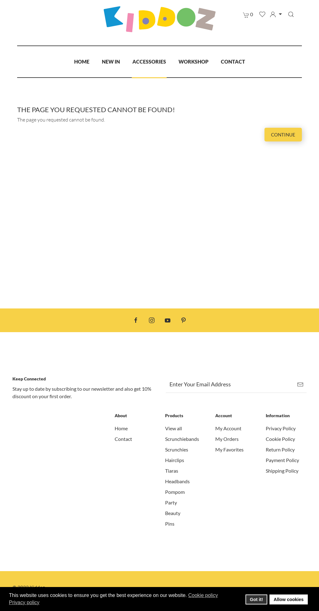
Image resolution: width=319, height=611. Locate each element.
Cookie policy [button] (203, 595)
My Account (228, 428)
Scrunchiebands (182, 439)
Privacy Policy (281, 428)
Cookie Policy (280, 439)
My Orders (227, 439)
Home (81, 61)
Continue (283, 134)
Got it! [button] (256, 599)
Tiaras (171, 471)
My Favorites (229, 449)
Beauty (172, 513)
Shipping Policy (282, 471)
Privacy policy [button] (24, 602)
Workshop (193, 61)
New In (111, 61)
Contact (233, 61)
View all (173, 428)
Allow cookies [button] (289, 599)
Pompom (175, 492)
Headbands (177, 481)
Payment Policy (282, 460)
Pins (169, 524)
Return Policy (280, 449)
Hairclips (174, 460)
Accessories (149, 61)
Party (171, 502)
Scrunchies (176, 449)
